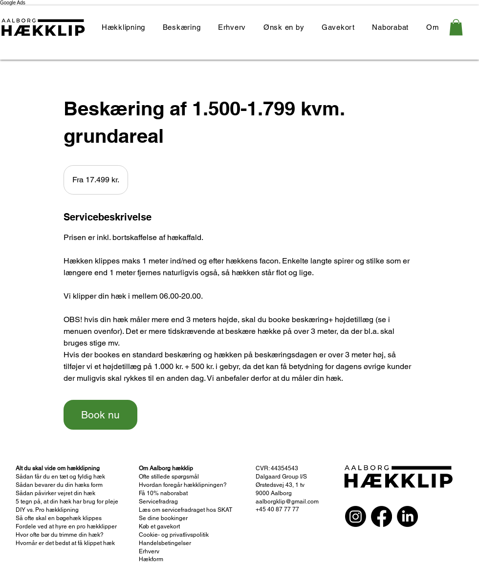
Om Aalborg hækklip (167, 468)
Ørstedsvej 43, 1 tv (280, 484)
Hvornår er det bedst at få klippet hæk (65, 543)
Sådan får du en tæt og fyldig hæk (61, 476)
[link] (456, 27)
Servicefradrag (158, 501)
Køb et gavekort (159, 526)
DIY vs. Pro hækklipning (47, 509)
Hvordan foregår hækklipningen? (183, 484)
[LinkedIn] (407, 516)
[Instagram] (355, 516)
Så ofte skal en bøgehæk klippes (59, 518)
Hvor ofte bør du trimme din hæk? (60, 534)
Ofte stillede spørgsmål (169, 476)
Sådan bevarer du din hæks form (59, 484)
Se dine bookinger (163, 518)
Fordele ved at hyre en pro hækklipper (66, 526)
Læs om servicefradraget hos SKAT (185, 509)
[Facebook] (381, 516)
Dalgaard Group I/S (282, 476)
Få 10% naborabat (163, 493)
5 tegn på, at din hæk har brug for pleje (67, 501)
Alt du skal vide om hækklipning (58, 468)
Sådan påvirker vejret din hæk (55, 493)
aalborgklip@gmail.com (287, 501)
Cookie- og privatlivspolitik (174, 534)
